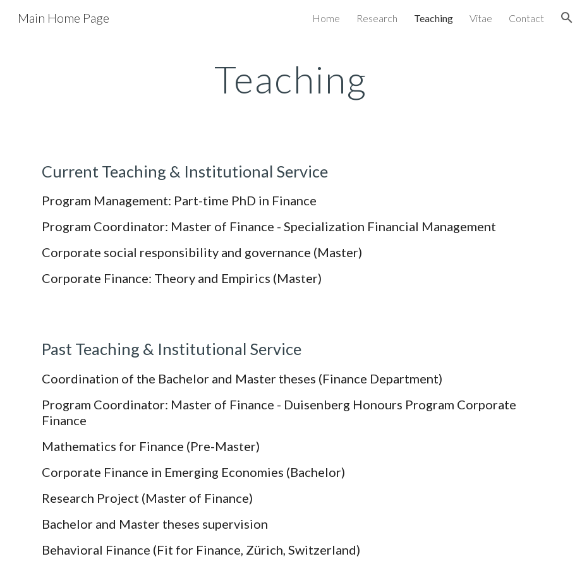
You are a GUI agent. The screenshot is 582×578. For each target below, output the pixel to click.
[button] (567, 18)
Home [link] (326, 18)
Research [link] (376, 18)
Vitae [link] (481, 18)
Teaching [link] (433, 18)
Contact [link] (526, 18)
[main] (291, 79)
